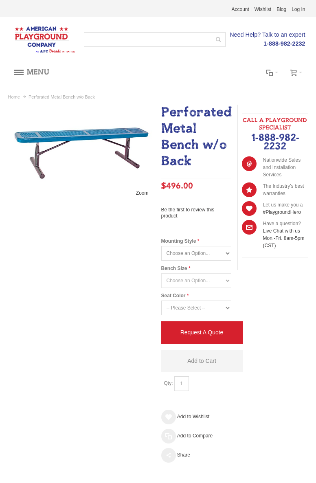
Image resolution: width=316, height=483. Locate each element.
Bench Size (174, 268)
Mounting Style (178, 241)
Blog (281, 9)
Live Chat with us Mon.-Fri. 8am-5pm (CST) (283, 238)
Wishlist (263, 9)
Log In (298, 9)
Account (240, 9)
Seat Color (173, 296)
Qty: (168, 383)
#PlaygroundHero (282, 212)
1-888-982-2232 (275, 142)
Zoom (142, 193)
